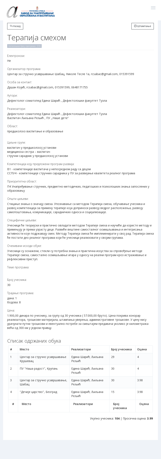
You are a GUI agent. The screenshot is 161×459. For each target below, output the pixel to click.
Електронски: (16, 56)
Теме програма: (18, 267)
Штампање (142, 26)
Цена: (11, 310)
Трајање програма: (20, 293)
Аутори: (12, 95)
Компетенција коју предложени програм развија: (40, 164)
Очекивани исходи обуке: (24, 246)
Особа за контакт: (19, 82)
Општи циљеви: (18, 199)
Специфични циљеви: (22, 220)
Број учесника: (17, 280)
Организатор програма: (24, 69)
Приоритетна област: (22, 181)
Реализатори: (16, 109)
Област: (12, 126)
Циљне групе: (16, 142)
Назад (15, 26)
